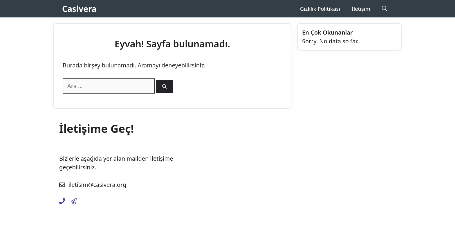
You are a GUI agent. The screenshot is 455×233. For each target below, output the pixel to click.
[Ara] (164, 86)
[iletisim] (62, 201)
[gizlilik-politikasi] (74, 201)
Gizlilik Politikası (320, 8)
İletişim (361, 8)
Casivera (79, 8)
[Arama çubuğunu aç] (384, 8)
